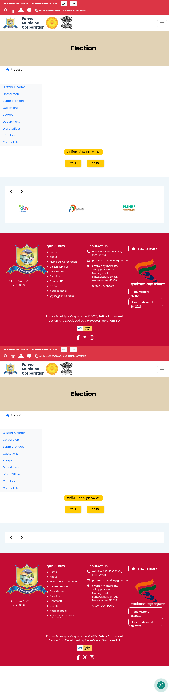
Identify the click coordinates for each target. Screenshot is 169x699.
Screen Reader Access (44, 3)
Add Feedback (58, 291)
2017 (73, 163)
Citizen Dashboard (103, 286)
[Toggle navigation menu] (162, 23)
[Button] (11, 191)
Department (11, 122)
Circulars (9, 135)
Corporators (11, 94)
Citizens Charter (14, 87)
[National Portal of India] (66, 23)
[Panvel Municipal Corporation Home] (23, 23)
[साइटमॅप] (21, 11)
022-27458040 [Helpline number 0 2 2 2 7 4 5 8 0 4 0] (54, 10)
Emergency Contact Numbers (62, 296)
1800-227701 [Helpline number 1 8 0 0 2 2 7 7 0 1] (68, 10)
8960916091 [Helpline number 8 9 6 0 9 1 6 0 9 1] (80, 10)
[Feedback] (29, 11)
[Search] (6, 10)
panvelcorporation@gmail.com (111, 260)
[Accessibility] (13, 10)
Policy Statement (110, 316)
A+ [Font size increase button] (73, 3)
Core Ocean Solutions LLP (103, 321)
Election (19, 70)
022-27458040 (21, 283)
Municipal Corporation (63, 262)
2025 (95, 163)
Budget (8, 115)
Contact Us (10, 142)
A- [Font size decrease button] (63, 3)
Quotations (10, 108)
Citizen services (59, 266)
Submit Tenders (13, 101)
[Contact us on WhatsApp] (161, 685)
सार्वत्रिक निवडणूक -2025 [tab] (83, 152)
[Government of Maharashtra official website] (52, 23)
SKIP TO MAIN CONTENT (16, 3)
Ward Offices (12, 129)
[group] (20, 208)
